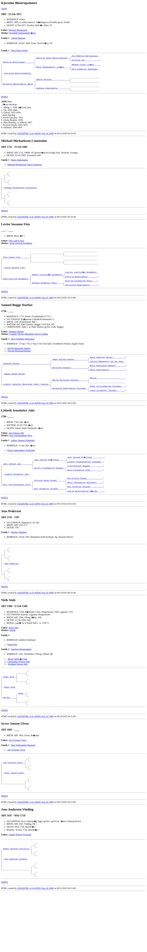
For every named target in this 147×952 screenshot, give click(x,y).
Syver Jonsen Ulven (14, 822)
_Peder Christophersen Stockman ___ (107, 411)
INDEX (4, 102)
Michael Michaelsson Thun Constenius (25, 170)
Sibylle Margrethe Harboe (19, 367)
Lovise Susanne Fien (15, 284)
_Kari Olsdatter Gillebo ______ (49, 520)
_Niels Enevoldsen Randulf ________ (107, 386)
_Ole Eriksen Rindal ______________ (84, 508)
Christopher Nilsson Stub (19, 700)
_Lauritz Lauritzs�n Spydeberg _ (81, 289)
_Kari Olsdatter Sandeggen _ (85, 71)
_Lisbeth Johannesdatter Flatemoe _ (84, 488)
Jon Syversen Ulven (17, 786)
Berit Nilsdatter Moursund (22, 358)
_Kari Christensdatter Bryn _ (17, 515)
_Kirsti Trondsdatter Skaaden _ (49, 495)
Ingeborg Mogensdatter (21, 688)
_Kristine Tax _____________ (85, 61)
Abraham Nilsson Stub (18, 703)
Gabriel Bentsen (18, 38)
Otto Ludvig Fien (16, 253)
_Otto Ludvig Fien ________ (16, 271)
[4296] (4, 9)
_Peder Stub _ (9, 717)
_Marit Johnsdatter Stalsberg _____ (84, 513)
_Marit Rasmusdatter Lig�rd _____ (53, 68)
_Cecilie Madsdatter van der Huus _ (107, 381)
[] (4, 107)
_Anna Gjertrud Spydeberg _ (16, 296)
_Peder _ (21, 737)
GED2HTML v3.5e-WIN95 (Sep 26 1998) (35, 139)
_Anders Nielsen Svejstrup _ (16, 903)
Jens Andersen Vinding (16, 915)
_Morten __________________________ (107, 401)
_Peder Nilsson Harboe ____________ (69, 379)
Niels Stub (10, 729)
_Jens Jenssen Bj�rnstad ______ (49, 485)
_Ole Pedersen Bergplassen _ (85, 56)
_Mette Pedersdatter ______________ (107, 391)
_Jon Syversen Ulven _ (13, 810)
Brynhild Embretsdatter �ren (22, 33)
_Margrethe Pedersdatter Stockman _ (69, 414)
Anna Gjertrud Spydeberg (20, 256)
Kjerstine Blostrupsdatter (18, 76)
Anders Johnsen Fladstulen (23, 466)
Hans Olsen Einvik (19, 50)
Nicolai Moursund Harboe (19, 370)
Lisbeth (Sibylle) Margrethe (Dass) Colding (28, 353)
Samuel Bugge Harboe (15, 396)
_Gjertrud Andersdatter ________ (80, 294)
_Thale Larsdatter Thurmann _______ (107, 416)
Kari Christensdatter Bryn (20, 461)
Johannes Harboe (16, 350)
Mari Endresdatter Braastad (23, 791)
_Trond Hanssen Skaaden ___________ (84, 493)
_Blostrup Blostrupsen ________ (18, 63)
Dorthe (12, 669)
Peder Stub (13, 666)
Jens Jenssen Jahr (16, 459)
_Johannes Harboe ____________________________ (26, 384)
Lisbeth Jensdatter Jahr (17, 503)
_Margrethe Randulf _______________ (69, 389)
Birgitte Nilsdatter (19, 564)
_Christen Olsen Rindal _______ (49, 510)
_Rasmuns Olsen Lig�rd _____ (86, 66)
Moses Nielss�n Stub (17, 698)
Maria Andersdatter (19, 166)
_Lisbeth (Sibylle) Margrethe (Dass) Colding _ (26, 409)
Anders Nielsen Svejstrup (20, 887)
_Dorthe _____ (9, 742)
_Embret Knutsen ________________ (52, 83)
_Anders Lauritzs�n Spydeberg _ (47, 291)
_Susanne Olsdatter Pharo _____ (47, 301)
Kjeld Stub (12, 683)
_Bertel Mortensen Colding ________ (69, 404)
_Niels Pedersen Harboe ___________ (107, 376)
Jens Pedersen (11, 599)
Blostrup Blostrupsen (18, 30)
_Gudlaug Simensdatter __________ (52, 93)
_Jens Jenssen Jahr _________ (17, 490)
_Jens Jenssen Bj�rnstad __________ (85, 483)
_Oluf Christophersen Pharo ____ (80, 299)
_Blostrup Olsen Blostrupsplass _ (52, 58)
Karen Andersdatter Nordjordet (21, 476)
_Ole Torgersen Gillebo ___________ (84, 518)
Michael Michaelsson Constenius (20, 197)
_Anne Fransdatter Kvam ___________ (84, 498)
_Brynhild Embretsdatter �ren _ (18, 88)
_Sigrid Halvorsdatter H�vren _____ (85, 523)
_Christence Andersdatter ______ (80, 304)
